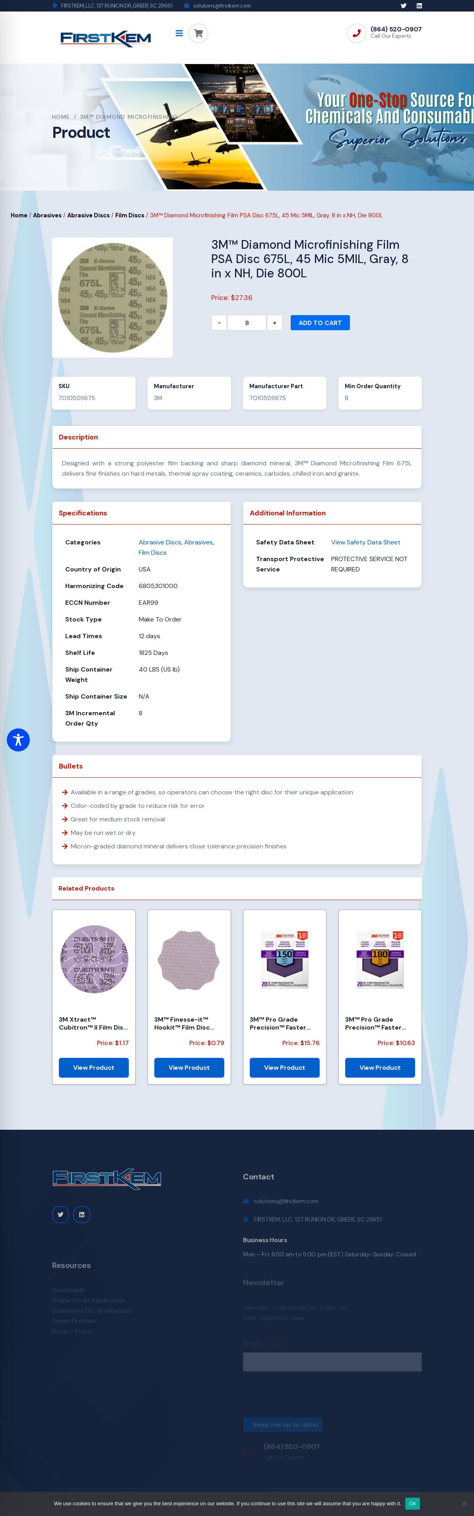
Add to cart (320, 323)
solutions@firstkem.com (222, 5)
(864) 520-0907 (396, 29)
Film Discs (129, 215)
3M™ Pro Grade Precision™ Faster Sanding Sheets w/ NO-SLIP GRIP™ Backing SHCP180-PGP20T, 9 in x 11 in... (377, 1023)
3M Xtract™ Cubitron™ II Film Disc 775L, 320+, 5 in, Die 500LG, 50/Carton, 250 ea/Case (93, 1023)
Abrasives (47, 215)
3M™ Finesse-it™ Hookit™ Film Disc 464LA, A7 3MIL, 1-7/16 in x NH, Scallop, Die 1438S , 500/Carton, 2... (189, 1023)
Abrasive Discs (88, 215)
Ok (412, 1503)
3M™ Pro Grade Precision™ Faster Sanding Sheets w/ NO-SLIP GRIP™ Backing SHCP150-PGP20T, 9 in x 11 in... (281, 1023)
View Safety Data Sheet (365, 542)
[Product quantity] (247, 323)
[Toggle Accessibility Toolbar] (18, 740)
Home (61, 116)
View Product (94, 1067)
